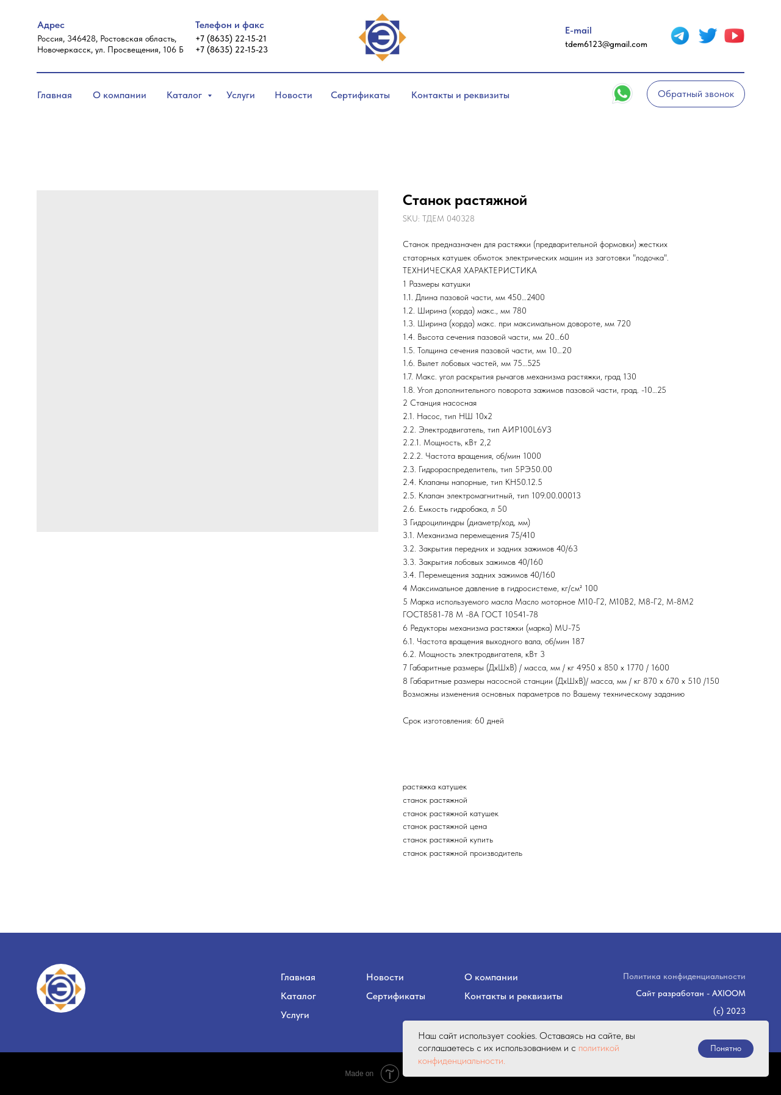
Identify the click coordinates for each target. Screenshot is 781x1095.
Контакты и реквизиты (460, 95)
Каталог (185, 95)
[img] (680, 35)
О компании (119, 95)
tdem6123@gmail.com (606, 44)
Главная (54, 95)
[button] (696, 94)
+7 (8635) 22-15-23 (231, 49)
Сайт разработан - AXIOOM (691, 993)
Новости (293, 95)
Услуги (240, 95)
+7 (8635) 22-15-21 (231, 38)
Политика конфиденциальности (684, 976)
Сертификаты (360, 95)
